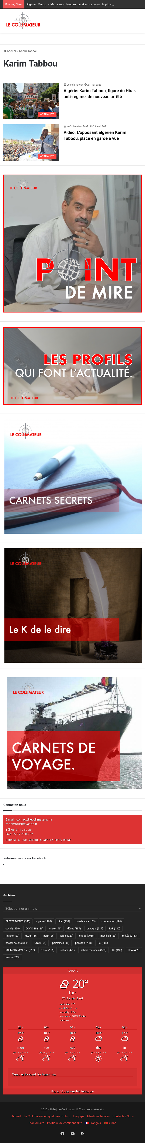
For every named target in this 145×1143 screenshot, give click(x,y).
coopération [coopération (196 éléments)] (111, 921)
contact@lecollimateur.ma (34, 819)
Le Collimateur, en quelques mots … (47, 1116)
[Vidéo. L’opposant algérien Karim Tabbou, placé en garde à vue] (31, 142)
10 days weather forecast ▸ (72, 1091)
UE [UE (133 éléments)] (117, 950)
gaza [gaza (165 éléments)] (31, 935)
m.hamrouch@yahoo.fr (21, 824)
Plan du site (36, 1123)
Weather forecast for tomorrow (34, 1074)
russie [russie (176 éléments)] (47, 950)
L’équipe (78, 1116)
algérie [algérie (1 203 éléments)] (44, 921)
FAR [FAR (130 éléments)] (114, 928)
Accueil (10, 51)
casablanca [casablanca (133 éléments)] (86, 921)
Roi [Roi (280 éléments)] (103, 943)
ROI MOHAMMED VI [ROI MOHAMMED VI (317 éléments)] (20, 950)
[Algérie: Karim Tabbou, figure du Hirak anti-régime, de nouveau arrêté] (31, 101)
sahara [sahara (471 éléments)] (67, 950)
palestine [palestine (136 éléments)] (60, 943)
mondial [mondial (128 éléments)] (108, 935)
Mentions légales (98, 1116)
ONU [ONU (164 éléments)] (40, 943)
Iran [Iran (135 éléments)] (49, 935)
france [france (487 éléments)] (12, 935)
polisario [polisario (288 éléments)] (83, 943)
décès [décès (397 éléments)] (74, 928)
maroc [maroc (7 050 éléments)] (86, 935)
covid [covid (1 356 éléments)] (13, 928)
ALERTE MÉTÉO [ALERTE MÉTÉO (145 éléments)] (18, 921)
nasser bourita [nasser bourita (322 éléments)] (17, 943)
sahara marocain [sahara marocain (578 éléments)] (93, 950)
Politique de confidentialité (64, 1123)
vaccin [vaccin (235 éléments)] (13, 957)
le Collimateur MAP (78, 126)
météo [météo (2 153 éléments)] (130, 935)
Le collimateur (75, 84)
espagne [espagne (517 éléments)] (95, 928)
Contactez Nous (123, 1116)
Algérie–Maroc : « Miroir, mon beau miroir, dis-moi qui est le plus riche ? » (75, 4)
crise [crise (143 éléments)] (55, 928)
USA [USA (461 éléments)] (133, 950)
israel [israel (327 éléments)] (66, 935)
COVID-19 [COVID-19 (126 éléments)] (34, 928)
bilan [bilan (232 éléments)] (64, 921)
